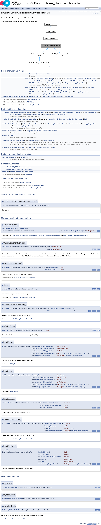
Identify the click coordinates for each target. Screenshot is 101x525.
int (8, 112)
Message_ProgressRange (54, 83)
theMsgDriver (70, 96)
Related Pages (14, 8)
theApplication (53, 81)
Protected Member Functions (77, 11)
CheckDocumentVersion (17, 140)
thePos (39, 131)
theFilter (86, 81)
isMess (72, 124)
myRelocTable (29, 169)
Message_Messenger (57, 96)
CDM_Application (42, 81)
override (90, 83)
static (3, 157)
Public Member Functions (64, 11)
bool (86, 112)
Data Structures (37, 8)
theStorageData (78, 88)
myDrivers (28, 167)
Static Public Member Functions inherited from (23, 185)
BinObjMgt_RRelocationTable (15, 169)
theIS (31, 112)
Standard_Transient (33, 105)
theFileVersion (34, 140)
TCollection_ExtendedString (44, 79)
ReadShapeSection (15, 124)
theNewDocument (90, 79)
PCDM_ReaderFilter (76, 81)
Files (47, 8)
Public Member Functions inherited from (21, 99)
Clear (11, 135)
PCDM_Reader (31, 102)
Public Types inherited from (16, 182)
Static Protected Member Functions (92, 11)
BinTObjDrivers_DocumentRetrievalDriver (47, 235)
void (26, 79)
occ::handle (69, 79)
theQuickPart (92, 112)
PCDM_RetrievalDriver (33, 99)
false (76, 124)
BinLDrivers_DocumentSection (27, 119)
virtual (4, 96)
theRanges (46, 114)
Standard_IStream (38, 88)
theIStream (48, 88)
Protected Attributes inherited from (17, 174)
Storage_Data (67, 88)
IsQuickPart (12, 157)
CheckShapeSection (16, 131)
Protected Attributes (96, 13)
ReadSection (13, 119)
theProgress (66, 83)
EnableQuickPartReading (17, 147)
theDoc (43, 90)
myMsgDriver (29, 171)
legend (50, 66)
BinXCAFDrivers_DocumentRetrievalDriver (75, 235)
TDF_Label (41, 112)
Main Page (5, 8)
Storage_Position (31, 131)
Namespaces (25, 8)
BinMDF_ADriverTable (20, 96)
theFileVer (26, 157)
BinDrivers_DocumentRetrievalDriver (24, 235)
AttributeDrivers (33, 96)
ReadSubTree (14, 112)
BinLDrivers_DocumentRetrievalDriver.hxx (17, 519)
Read (30, 79)
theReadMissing (17, 114)
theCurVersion (49, 140)
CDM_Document (78, 79)
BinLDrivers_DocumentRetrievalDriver (40, 74)
